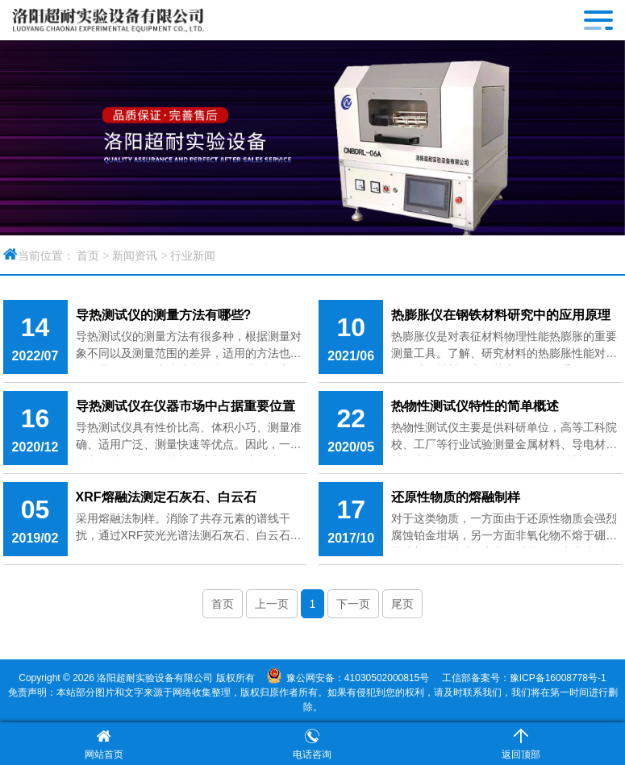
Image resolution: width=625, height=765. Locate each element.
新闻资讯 (134, 255)
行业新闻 (192, 255)
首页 (88, 255)
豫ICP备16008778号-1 (558, 678)
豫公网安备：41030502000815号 (357, 678)
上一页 (272, 603)
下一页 (353, 603)
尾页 (402, 603)
